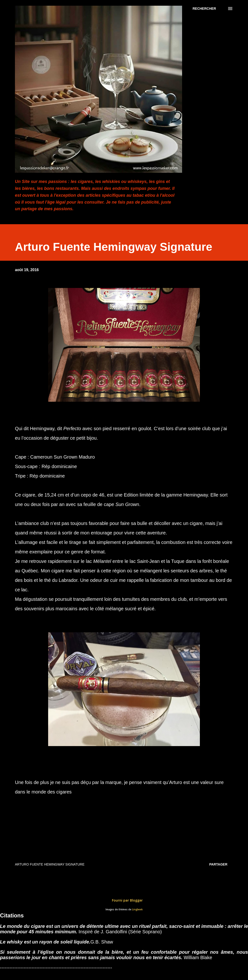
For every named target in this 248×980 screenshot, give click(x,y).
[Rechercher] (204, 8)
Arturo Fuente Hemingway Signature (49, 864)
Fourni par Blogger (124, 900)
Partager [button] (218, 864)
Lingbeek (137, 909)
